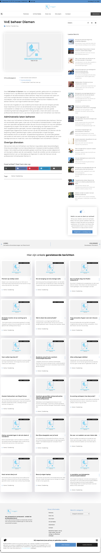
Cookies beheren (87, 544)
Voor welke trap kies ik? (10, 357)
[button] (97, 540)
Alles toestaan (66, 544)
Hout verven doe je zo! (9, 474)
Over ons (48, 14)
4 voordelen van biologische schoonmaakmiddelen (79, 475)
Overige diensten (26, 80)
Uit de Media (52, 521)
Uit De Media (37, 14)
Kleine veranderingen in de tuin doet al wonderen (15, 435)
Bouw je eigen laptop (43, 474)
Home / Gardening (12, 26)
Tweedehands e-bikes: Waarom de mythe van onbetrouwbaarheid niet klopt (85, 182)
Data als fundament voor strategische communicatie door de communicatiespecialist (85, 71)
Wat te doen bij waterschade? (46, 318)
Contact (68, 14)
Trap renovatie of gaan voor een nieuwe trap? (83, 318)
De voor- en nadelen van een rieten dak (83, 435)
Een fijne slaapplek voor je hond (47, 435)
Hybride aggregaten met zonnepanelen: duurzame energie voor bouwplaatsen (85, 118)
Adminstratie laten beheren (29, 77)
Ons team (58, 14)
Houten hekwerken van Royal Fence (14, 396)
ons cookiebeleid (26, 548)
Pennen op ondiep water (10, 279)
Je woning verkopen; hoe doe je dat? (82, 396)
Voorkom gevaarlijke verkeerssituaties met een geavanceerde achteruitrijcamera (49, 397)
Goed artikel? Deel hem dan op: (31, 82)
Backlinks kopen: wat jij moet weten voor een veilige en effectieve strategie (55, 533)
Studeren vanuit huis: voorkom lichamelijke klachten (46, 357)
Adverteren (52, 524)
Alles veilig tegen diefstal (78, 357)
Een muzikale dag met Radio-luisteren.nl (80, 279)
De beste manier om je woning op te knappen (14, 318)
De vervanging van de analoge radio (48, 279)
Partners (26, 14)
